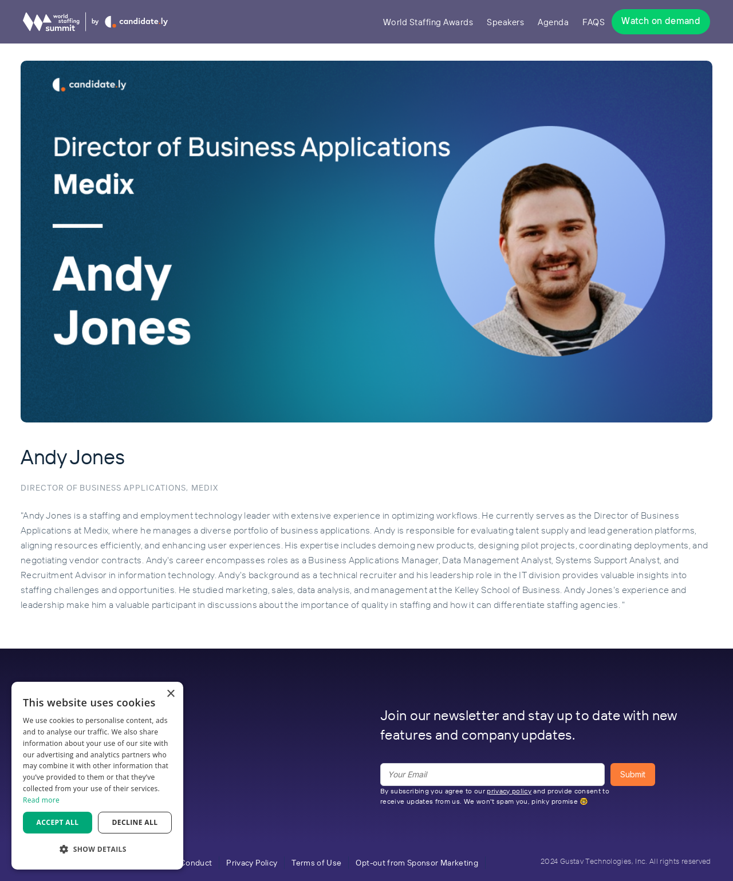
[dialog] (97, 776)
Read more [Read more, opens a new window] (41, 800)
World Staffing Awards (428, 22)
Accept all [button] (58, 822)
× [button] (170, 694)
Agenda (553, 22)
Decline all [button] (135, 822)
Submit (632, 774)
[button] (97, 849)
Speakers (505, 22)
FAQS (593, 22)
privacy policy (509, 791)
